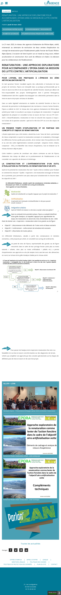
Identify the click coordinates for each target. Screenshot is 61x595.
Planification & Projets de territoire (38, 34)
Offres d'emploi (16, 560)
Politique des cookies (38, 562)
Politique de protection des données (18, 564)
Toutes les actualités (30, 543)
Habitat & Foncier (11, 34)
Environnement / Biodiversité (39, 29)
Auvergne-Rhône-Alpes (13, 29)
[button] (30, 197)
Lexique (45, 560)
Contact (54, 564)
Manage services (52, 593)
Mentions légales (18, 562)
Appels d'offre (32, 560)
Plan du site (41, 564)
